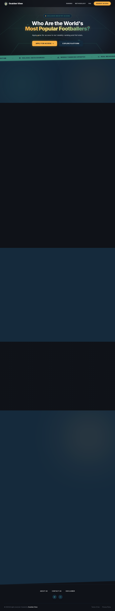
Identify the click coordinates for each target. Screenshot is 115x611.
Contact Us (57, 591)
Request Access (102, 3)
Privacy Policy (106, 607)
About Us (44, 591)
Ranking (69, 3)
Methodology (80, 3)
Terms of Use (95, 607)
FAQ (89, 3)
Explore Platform (70, 43)
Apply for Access (45, 43)
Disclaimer (70, 591)
